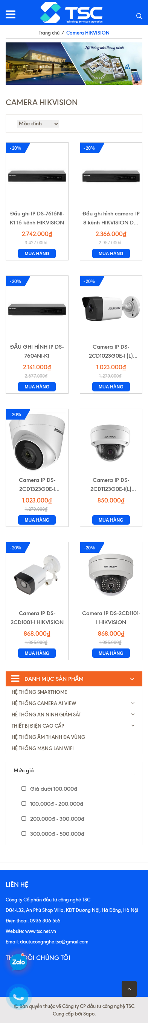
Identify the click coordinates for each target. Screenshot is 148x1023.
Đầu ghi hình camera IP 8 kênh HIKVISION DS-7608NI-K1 (111, 218)
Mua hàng (36, 253)
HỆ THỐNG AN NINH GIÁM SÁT (46, 715)
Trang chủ (49, 33)
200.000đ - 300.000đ (52, 818)
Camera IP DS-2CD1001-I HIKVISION (37, 618)
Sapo (89, 1014)
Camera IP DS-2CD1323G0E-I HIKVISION (37, 485)
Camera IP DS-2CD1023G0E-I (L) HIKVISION (111, 351)
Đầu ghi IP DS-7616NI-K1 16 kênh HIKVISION (37, 218)
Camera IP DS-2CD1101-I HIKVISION (111, 618)
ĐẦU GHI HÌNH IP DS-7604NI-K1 (37, 351)
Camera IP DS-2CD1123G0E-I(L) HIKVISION (110, 485)
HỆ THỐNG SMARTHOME (39, 692)
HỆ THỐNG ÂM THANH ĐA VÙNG (48, 737)
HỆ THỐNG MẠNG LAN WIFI (43, 748)
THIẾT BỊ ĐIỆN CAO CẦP (38, 726)
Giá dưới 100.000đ (49, 788)
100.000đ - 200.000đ (52, 803)
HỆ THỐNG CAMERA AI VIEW (44, 703)
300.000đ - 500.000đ (52, 833)
